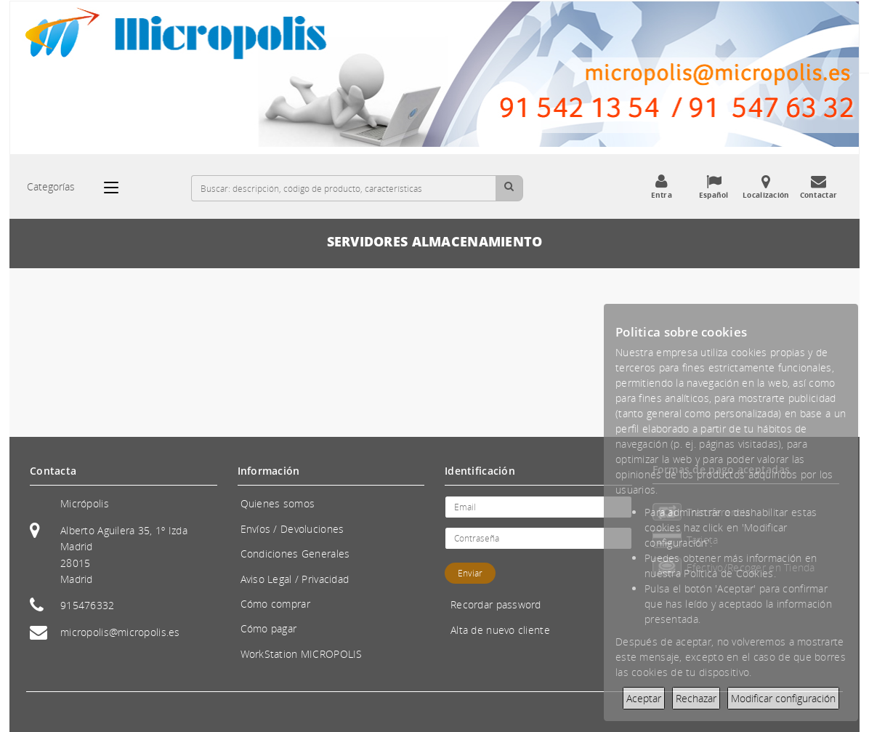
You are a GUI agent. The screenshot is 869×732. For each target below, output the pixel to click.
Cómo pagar (269, 628)
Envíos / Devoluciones (292, 529)
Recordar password (495, 604)
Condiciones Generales (295, 553)
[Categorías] (118, 187)
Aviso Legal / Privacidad (295, 579)
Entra (661, 187)
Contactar (818, 187)
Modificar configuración (783, 698)
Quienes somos (278, 503)
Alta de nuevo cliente (500, 630)
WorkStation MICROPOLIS (302, 654)
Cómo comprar (275, 604)
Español (713, 187)
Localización (766, 187)
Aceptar (643, 698)
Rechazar (696, 698)
